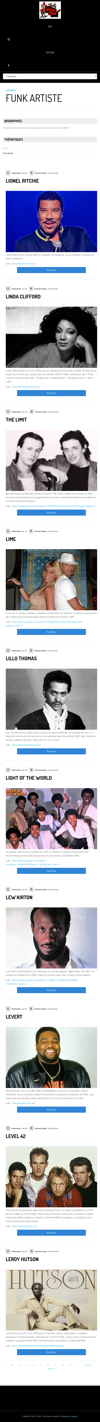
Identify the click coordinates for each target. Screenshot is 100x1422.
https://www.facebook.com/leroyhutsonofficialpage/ (38, 1346)
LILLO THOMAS (21, 658)
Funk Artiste (8, 153)
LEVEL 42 (16, 1136)
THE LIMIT (16, 419)
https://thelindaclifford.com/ (25, 387)
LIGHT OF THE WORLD (29, 777)
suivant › (88, 1364)
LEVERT (14, 1016)
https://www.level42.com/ (24, 1226)
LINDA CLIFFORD (23, 296)
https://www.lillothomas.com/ (26, 745)
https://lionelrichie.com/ (23, 263)
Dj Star (6, 148)
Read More (51, 270)
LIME (11, 539)
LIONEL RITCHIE (22, 180)
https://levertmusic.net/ (23, 1103)
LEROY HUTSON (22, 1259)
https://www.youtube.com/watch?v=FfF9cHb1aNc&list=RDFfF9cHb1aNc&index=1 (53, 506)
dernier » (52, 1368)
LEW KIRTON (19, 897)
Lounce (74, 1416)
